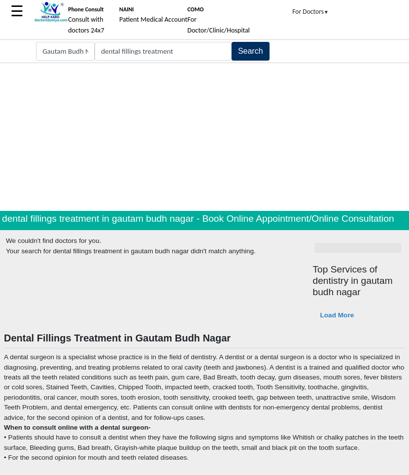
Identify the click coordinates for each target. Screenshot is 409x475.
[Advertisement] (204, 137)
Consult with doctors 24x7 (86, 20)
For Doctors (310, 11)
